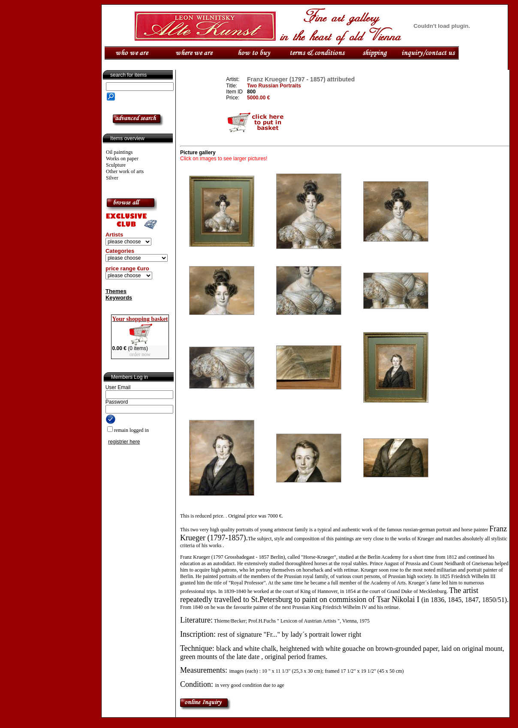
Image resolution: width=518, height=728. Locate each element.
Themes (115, 291)
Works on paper (122, 159)
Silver (112, 178)
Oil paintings (119, 152)
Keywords (118, 297)
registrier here (124, 442)
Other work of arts (125, 171)
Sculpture (116, 165)
